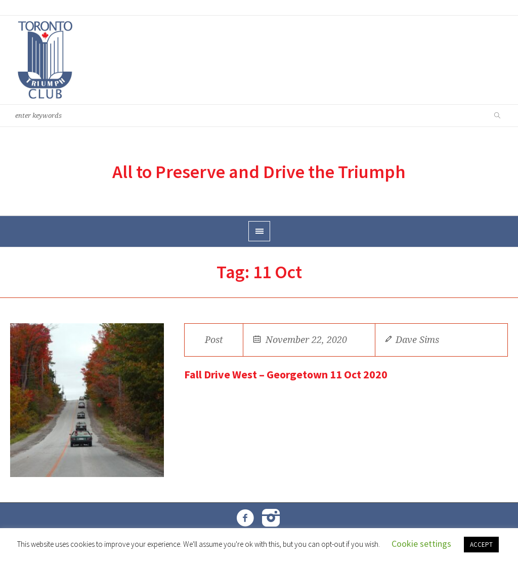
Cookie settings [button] (421, 543)
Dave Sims (417, 339)
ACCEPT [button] (481, 544)
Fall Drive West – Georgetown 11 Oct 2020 (285, 374)
